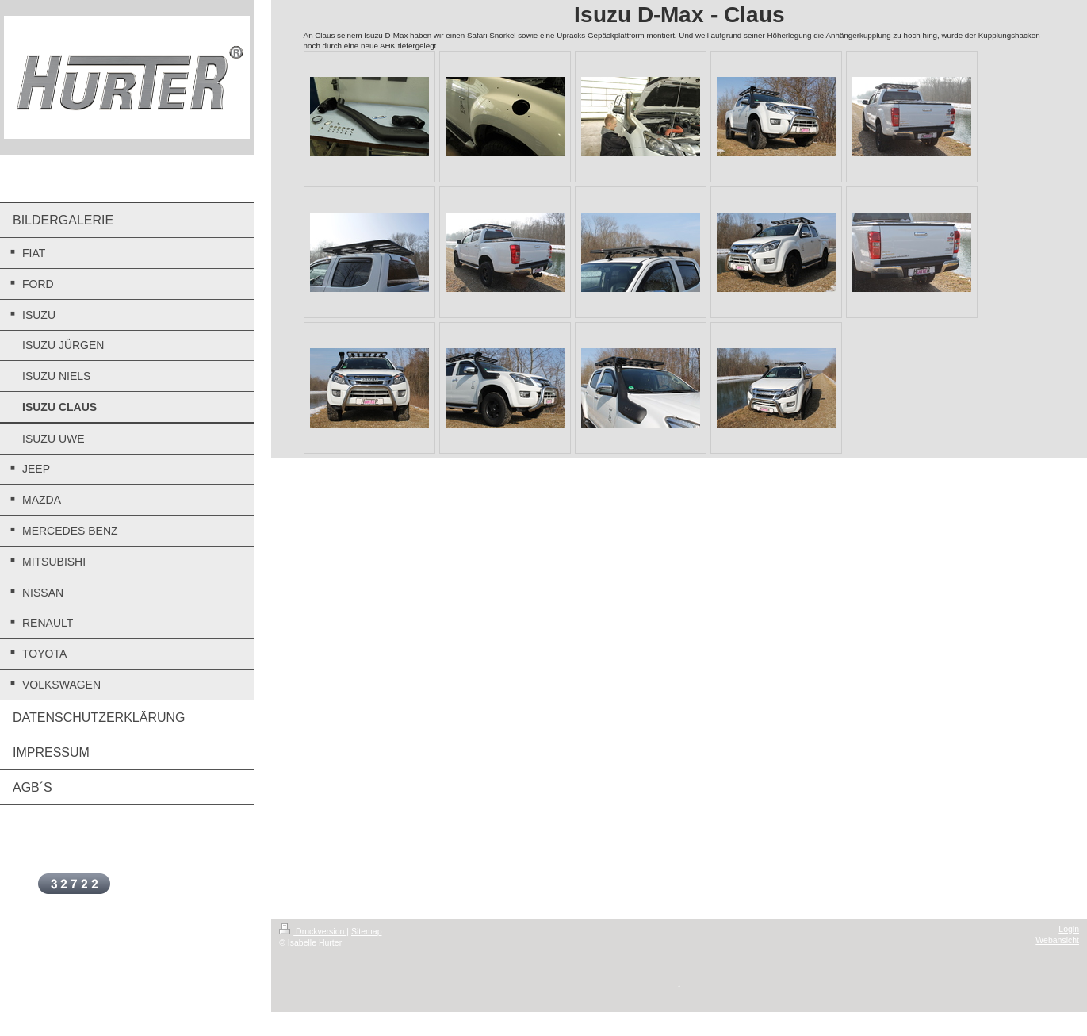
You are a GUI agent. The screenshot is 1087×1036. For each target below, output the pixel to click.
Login (1068, 929)
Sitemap (366, 931)
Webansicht (1057, 940)
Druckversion (312, 931)
